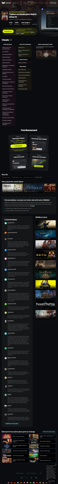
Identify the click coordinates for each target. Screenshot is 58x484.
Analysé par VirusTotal (26, 24)
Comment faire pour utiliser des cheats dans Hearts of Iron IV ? (19, 208)
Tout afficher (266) (38, 177)
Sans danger (25, 22)
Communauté (41, 2)
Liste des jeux (21, 3)
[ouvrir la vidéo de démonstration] (46, 54)
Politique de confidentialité (31, 473)
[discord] (21, 478)
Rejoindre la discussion (12, 423)
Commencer (8, 31)
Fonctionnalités (34, 2)
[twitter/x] (27, 478)
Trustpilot (32, 205)
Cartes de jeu (24, 3)
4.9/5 (10, 22)
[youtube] (36, 477)
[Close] (56, 464)
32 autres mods (26, 32)
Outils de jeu (28, 3)
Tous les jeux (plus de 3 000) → (17, 12)
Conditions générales (19, 473)
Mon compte (46, 3)
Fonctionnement (15, 2)
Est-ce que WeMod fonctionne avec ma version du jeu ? (17, 210)
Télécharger (53, 2)
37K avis (10, 24)
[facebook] (31, 478)
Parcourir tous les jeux (49, 431)
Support (40, 473)
